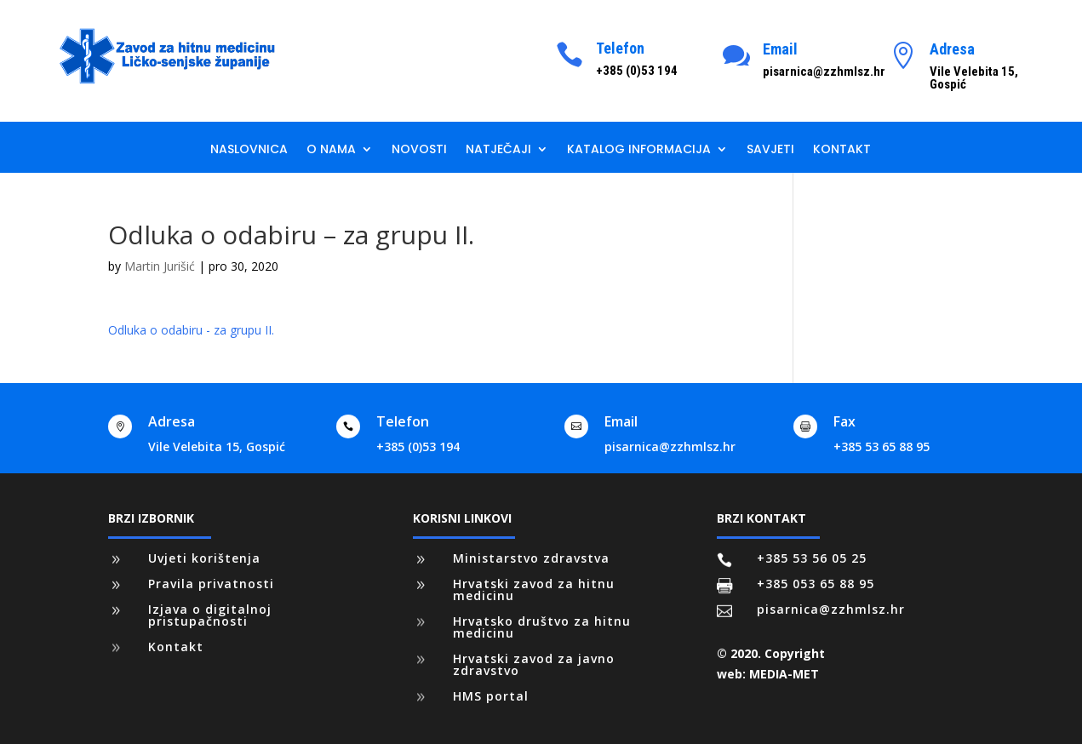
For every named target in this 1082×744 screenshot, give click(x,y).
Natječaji (498, 150)
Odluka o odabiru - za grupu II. (191, 330)
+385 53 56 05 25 (812, 558)
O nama (331, 150)
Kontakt (842, 150)
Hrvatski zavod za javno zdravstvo (534, 664)
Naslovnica (249, 150)
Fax (844, 421)
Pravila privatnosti (211, 583)
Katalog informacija (639, 150)
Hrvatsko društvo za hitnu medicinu (542, 627)
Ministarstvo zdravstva (531, 558)
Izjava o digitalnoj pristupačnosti (210, 615)
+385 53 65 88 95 (881, 446)
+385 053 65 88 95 (815, 583)
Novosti (419, 150)
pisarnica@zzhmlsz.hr (670, 446)
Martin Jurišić (159, 266)
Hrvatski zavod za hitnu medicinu (534, 589)
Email (780, 49)
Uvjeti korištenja (204, 558)
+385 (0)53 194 (418, 446)
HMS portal (491, 696)
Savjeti (770, 150)
